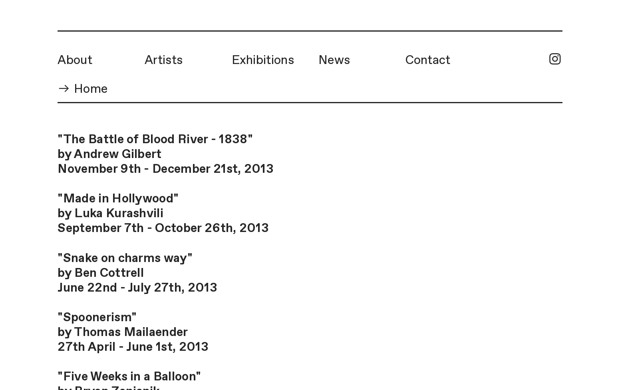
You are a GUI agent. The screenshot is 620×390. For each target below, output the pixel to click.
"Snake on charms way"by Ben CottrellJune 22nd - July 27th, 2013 (137, 273)
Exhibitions (263, 60)
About (75, 60)
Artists (164, 60)
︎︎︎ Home (82, 89)
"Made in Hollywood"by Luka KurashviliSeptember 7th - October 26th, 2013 (163, 214)
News (334, 60)
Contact (428, 60)
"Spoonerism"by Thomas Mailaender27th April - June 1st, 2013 (133, 333)
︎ (555, 60)
